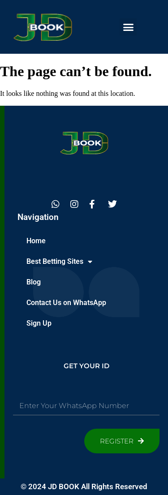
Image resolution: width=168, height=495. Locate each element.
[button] (128, 26)
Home (36, 241)
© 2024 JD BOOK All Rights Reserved (84, 486)
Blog (33, 282)
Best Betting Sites (59, 262)
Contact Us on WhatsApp (66, 302)
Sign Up (39, 323)
